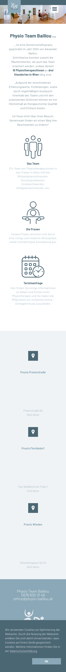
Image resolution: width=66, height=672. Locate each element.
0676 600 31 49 (33, 595)
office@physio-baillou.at (33, 598)
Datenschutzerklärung (23, 651)
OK (46, 661)
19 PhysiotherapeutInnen (28, 70)
